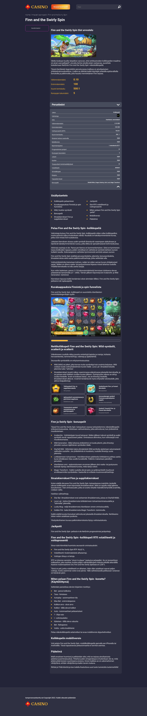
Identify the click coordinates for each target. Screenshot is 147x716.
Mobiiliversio (95, 216)
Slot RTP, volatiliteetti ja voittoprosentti (99, 205)
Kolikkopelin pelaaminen (64, 201)
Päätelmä (94, 219)
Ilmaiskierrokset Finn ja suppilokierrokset (63, 218)
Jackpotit (93, 201)
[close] (118, 186)
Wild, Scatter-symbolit (63, 210)
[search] (119, 6)
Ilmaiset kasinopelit (60, 7)
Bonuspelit (58, 213)
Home (27, 15)
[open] (86, 104)
